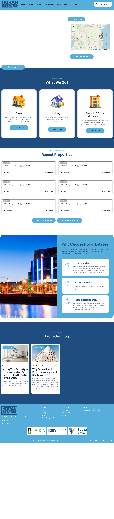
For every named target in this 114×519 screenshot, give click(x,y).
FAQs (59, 4)
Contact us (13, 67)
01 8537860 (7, 420)
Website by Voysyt (107, 440)
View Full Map (82, 57)
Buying (44, 410)
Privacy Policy (93, 440)
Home (23, 4)
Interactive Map (76, 19)
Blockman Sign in (103, 4)
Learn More (19, 128)
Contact (74, 4)
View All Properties (44, 220)
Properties (50, 4)
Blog (66, 4)
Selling (44, 413)
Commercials (66, 413)
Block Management (48, 418)
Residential (65, 410)
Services (40, 4)
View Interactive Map (69, 220)
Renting (44, 415)
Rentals (64, 415)
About (31, 4)
